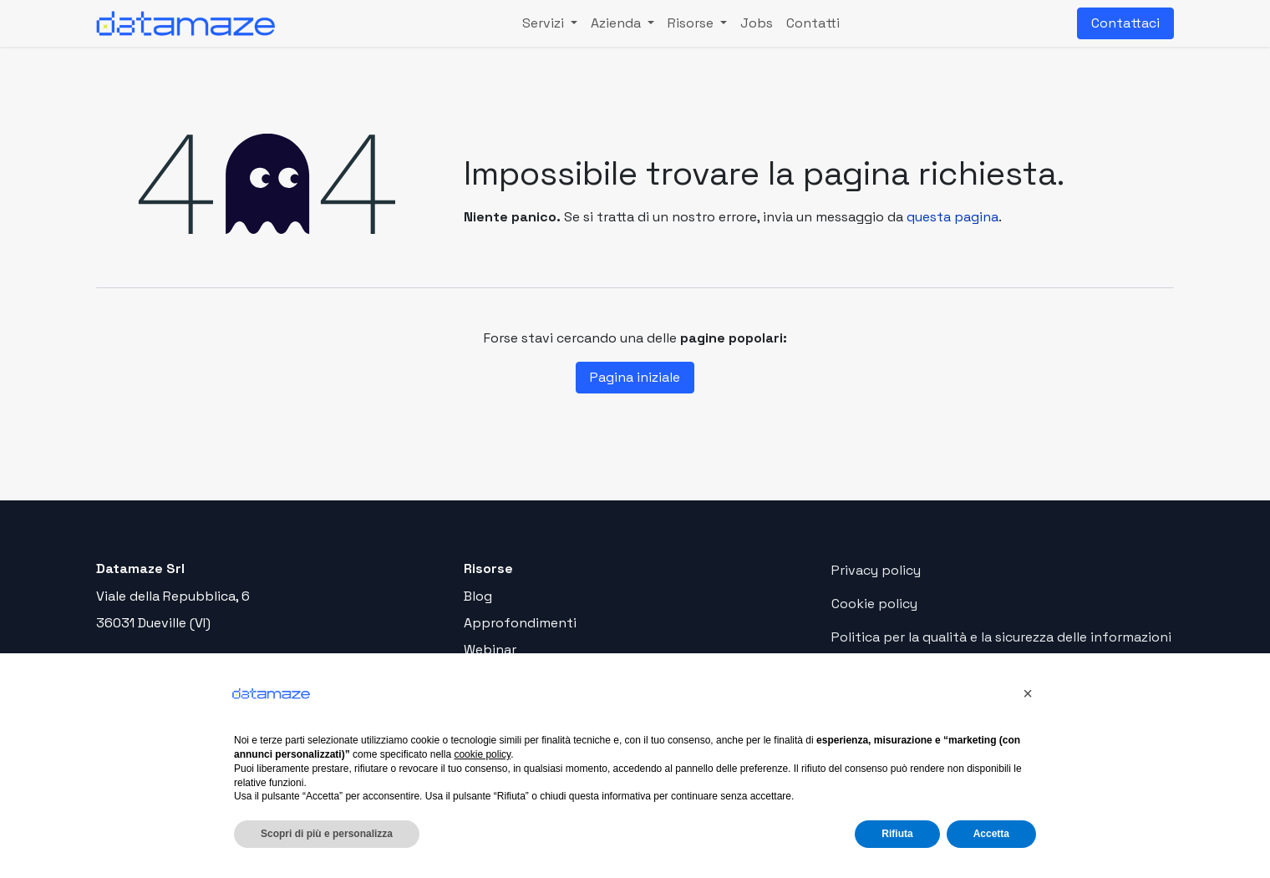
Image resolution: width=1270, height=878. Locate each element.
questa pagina (952, 217)
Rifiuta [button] (896, 834)
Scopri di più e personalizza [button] (327, 834)
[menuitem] (550, 23)
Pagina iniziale (635, 377)
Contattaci (1125, 23)
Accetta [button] (991, 834)
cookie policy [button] (482, 754)
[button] (1027, 693)
